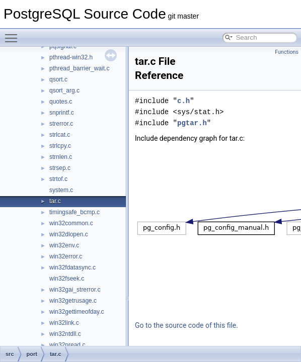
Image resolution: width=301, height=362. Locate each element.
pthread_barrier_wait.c (79, 68)
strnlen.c (60, 156)
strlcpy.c (60, 145)
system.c (61, 190)
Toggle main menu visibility (13, 34)
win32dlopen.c (68, 234)
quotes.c (60, 101)
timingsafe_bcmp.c (74, 212)
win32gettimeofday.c (76, 311)
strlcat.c (59, 134)
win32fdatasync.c (72, 267)
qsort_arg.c (64, 90)
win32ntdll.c (65, 333)
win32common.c (71, 223)
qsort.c (58, 79)
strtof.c (58, 179)
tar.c (55, 201)
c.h (183, 101)
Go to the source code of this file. (186, 325)
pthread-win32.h (71, 57)
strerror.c (61, 123)
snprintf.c (61, 112)
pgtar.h (192, 123)
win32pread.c (67, 344)
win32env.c (64, 245)
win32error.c (65, 256)
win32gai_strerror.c (74, 289)
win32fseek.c (66, 278)
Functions (286, 52)
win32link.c (64, 322)
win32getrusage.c (73, 300)
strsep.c (59, 167)
